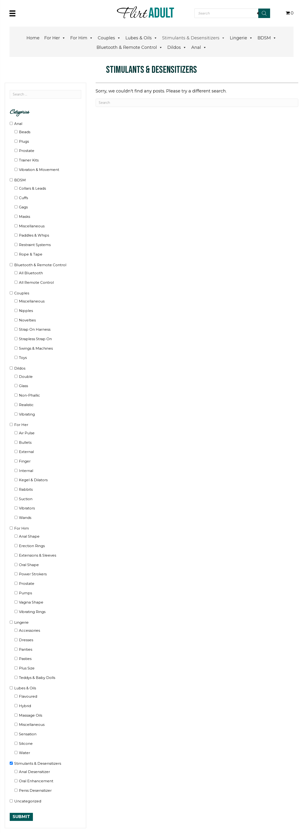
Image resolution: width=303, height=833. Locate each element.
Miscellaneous (32, 226)
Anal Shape (29, 536)
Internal (26, 470)
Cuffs (23, 198)
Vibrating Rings (32, 611)
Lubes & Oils (141, 38)
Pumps (25, 593)
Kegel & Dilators (33, 480)
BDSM (267, 38)
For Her (55, 38)
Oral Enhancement (36, 781)
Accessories (29, 630)
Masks (24, 216)
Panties (25, 649)
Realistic (26, 405)
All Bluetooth (31, 273)
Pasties (25, 658)
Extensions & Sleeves (37, 555)
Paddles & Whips (34, 235)
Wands (25, 517)
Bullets (25, 442)
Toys (23, 357)
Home (33, 38)
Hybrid (25, 706)
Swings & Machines (36, 348)
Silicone (26, 743)
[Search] (264, 13)
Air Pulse (27, 433)
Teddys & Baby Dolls (37, 677)
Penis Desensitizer (35, 790)
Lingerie (241, 38)
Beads (24, 132)
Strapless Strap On (35, 339)
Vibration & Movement (39, 169)
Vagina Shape (31, 602)
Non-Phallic (29, 395)
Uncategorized (27, 801)
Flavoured (28, 696)
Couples (109, 38)
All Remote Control (36, 282)
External (26, 451)
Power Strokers (33, 574)
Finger (25, 461)
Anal (199, 47)
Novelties (27, 320)
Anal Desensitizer (34, 771)
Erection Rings (32, 546)
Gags (23, 207)
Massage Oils (30, 715)
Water (24, 753)
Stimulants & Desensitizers (193, 38)
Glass (23, 386)
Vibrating (27, 414)
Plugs (24, 141)
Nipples (26, 310)
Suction (25, 499)
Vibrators (27, 508)
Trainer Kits (29, 160)
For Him (81, 38)
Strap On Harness (34, 329)
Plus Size (27, 668)
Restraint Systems (35, 245)
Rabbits (26, 489)
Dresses (26, 640)
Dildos (177, 47)
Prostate (26, 150)
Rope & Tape (30, 254)
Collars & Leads (32, 188)
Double (26, 376)
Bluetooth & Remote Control (130, 47)
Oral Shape (29, 565)
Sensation (27, 734)
